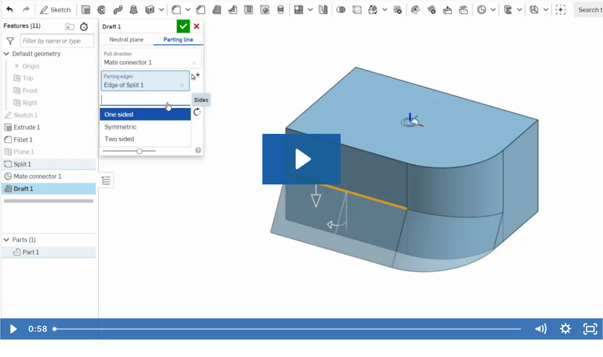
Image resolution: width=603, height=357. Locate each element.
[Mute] (540, 329)
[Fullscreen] (590, 329)
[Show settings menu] (565, 329)
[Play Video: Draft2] (301, 159)
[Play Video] (12, 329)
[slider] (287, 329)
